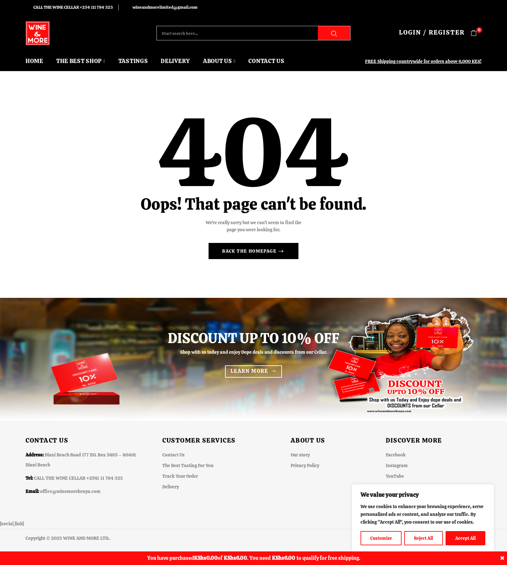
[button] (476, 33)
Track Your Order (180, 476)
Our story (300, 455)
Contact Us (173, 455)
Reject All (423, 538)
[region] (423, 518)
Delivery (170, 487)
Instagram (397, 465)
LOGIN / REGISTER (432, 32)
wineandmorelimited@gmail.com (165, 7)
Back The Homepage (250, 251)
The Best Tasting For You (187, 465)
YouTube (395, 476)
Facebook (395, 455)
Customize (381, 538)
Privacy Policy (305, 465)
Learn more (249, 371)
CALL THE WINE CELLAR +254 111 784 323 (73, 7)
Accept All (465, 538)
